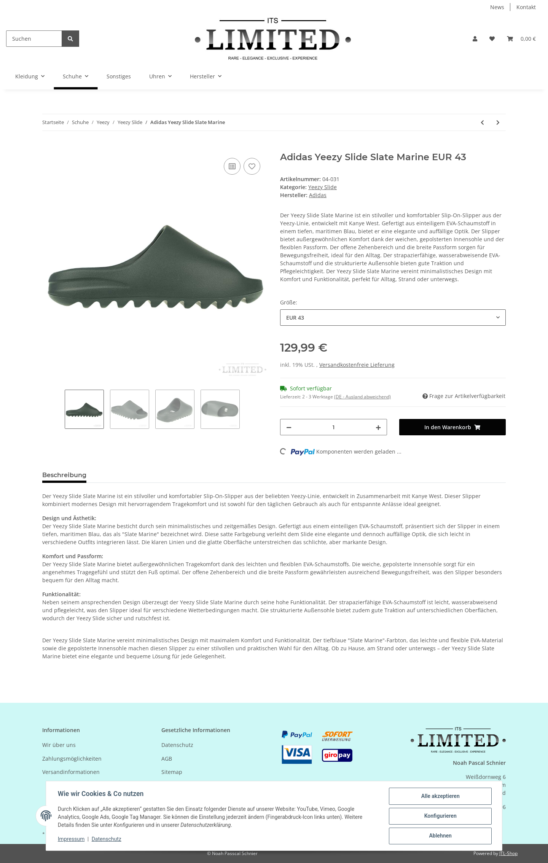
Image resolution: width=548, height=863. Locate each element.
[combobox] (393, 317)
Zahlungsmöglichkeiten (72, 758)
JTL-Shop (508, 853)
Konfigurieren (440, 816)
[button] (475, 38)
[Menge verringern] (288, 427)
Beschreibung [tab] (64, 475)
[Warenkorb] (521, 38)
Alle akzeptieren (440, 796)
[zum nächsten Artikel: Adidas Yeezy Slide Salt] (498, 122)
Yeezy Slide (322, 187)
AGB (166, 758)
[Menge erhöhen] (378, 427)
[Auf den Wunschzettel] (252, 166)
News (497, 7)
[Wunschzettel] (492, 38)
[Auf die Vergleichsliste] (232, 166)
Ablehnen (440, 836)
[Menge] (333, 427)
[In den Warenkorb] (48, 147)
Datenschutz (177, 744)
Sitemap (171, 771)
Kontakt (526, 7)
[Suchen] (34, 38)
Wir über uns (59, 744)
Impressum (71, 839)
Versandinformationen (71, 771)
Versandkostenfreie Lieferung (357, 364)
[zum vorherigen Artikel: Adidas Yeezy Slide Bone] (482, 122)
